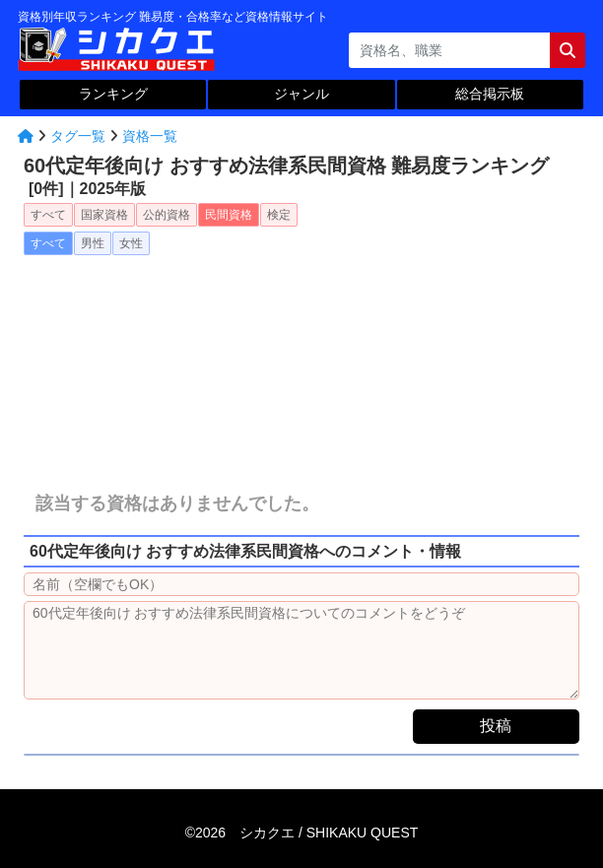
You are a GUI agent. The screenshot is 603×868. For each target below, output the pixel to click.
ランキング (113, 93)
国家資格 (104, 215)
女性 (131, 243)
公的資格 (166, 215)
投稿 (495, 725)
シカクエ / (328, 832)
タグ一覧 (77, 136)
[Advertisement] (301, 357)
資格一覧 (149, 136)
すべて (48, 215)
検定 (279, 215)
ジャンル (301, 93)
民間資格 (228, 215)
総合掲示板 (489, 93)
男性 (92, 243)
